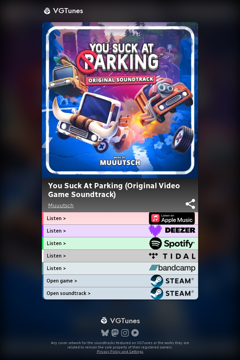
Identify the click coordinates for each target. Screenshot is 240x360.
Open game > (62, 281)
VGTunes (63, 10)
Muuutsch (61, 205)
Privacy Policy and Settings (120, 351)
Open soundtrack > (69, 293)
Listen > (56, 218)
